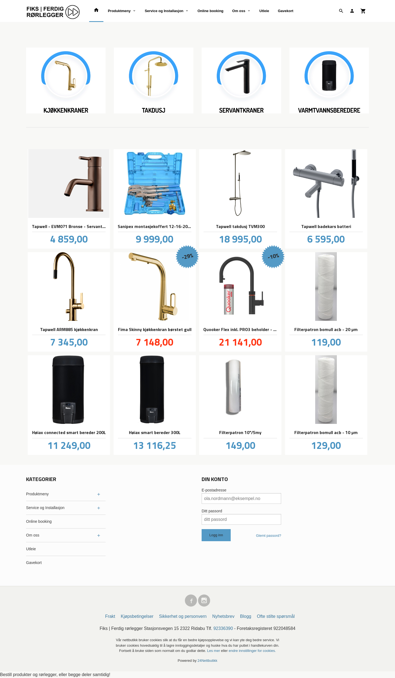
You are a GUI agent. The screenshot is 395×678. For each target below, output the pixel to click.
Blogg (245, 616)
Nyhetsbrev (223, 616)
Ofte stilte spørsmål (276, 616)
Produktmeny (119, 11)
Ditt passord (212, 511)
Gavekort (285, 11)
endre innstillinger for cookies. (252, 651)
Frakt (110, 616)
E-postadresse (214, 490)
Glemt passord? (268, 535)
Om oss (239, 11)
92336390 (223, 628)
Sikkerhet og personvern (183, 616)
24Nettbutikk (207, 660)
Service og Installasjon (164, 11)
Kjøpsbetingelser (137, 616)
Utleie (264, 11)
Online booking (211, 11)
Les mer (214, 651)
